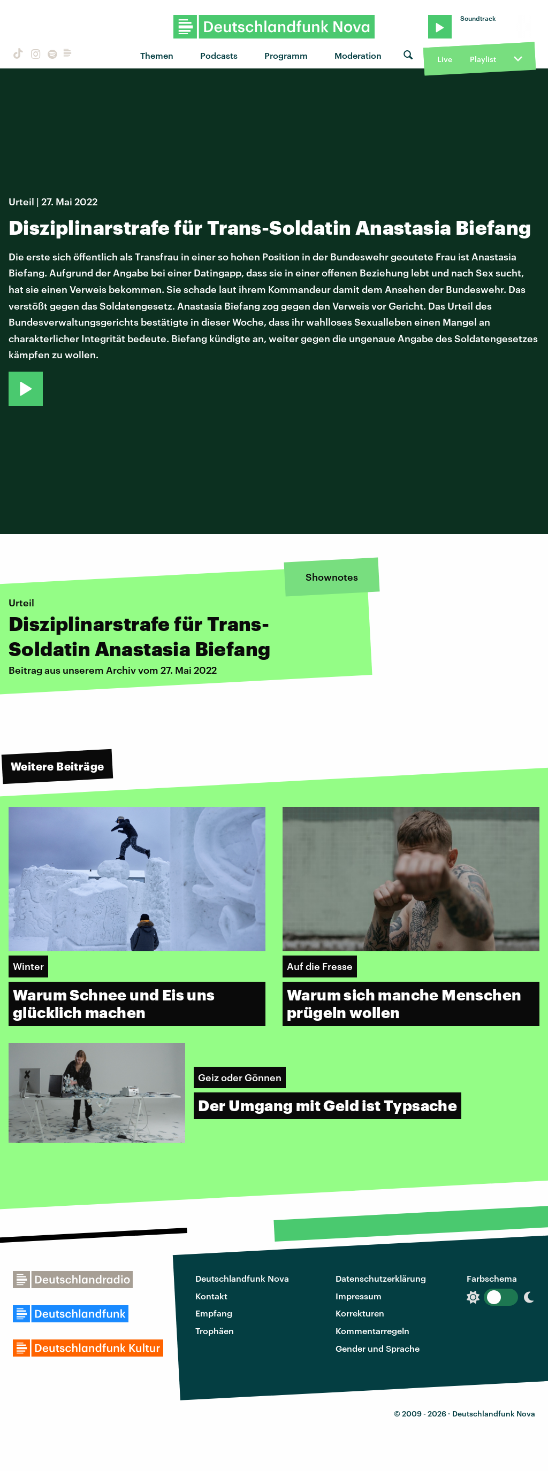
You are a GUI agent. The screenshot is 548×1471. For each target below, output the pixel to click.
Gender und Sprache (378, 1348)
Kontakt (211, 1296)
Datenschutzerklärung (381, 1278)
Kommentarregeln (372, 1331)
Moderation (358, 55)
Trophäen (214, 1331)
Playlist (483, 59)
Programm (286, 55)
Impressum (359, 1296)
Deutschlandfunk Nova (242, 1278)
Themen (156, 55)
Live (444, 59)
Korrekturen (360, 1313)
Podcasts (219, 55)
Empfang (213, 1313)
